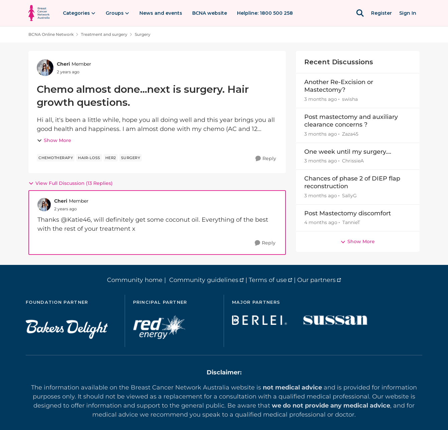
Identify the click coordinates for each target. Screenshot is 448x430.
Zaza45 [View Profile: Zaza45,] (350, 134)
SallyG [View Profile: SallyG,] (349, 196)
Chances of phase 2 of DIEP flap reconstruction (352, 182)
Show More (54, 140)
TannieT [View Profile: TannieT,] (351, 222)
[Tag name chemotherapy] (56, 157)
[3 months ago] (320, 99)
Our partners (316, 280)
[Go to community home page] (38, 13)
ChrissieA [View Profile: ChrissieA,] (353, 161)
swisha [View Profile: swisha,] (350, 99)
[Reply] (265, 158)
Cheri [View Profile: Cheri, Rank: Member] (63, 64)
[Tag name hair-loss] (89, 157)
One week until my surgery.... (347, 151)
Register (381, 13)
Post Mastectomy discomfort (347, 213)
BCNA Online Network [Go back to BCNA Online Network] (51, 34)
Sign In (407, 13)
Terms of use (268, 280)
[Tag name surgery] (130, 157)
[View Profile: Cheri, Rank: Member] (45, 67)
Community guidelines (203, 280)
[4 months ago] (320, 222)
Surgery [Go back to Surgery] (142, 34)
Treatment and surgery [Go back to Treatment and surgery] (104, 34)
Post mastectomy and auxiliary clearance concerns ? (351, 120)
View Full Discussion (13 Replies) (70, 183)
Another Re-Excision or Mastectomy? (338, 85)
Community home (134, 280)
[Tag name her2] (111, 157)
